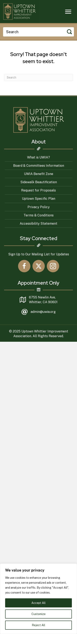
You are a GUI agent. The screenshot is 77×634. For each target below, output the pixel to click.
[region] (38, 599)
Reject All (38, 625)
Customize (38, 614)
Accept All (38, 603)
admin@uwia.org (43, 312)
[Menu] (68, 11)
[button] (24, 266)
